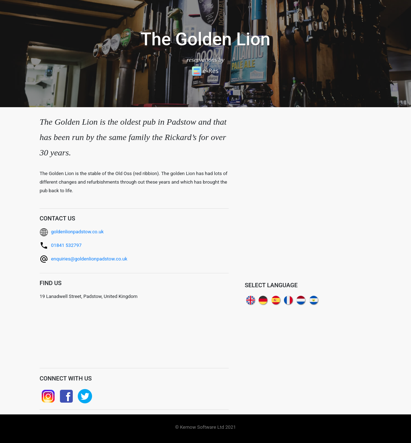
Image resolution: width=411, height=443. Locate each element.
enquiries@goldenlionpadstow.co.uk (89, 259)
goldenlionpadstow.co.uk (77, 231)
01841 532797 (66, 245)
